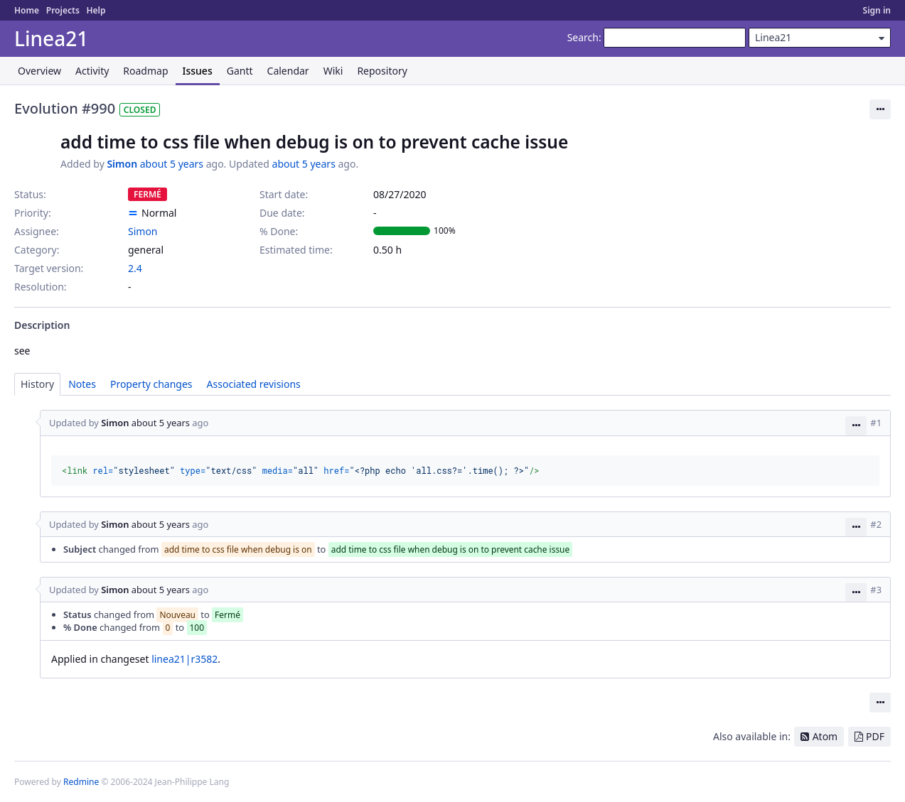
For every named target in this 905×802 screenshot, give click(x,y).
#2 (876, 524)
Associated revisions (254, 384)
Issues (198, 70)
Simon (122, 163)
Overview (39, 70)
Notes (82, 384)
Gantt (240, 70)
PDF (875, 736)
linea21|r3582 (184, 659)
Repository (382, 70)
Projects (63, 10)
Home (26, 10)
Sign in (877, 10)
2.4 (135, 268)
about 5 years (171, 163)
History (37, 384)
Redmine (81, 782)
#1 (876, 422)
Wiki (333, 70)
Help (95, 10)
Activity (92, 70)
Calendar (288, 70)
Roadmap (145, 70)
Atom (825, 736)
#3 (876, 589)
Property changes (151, 384)
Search (583, 37)
